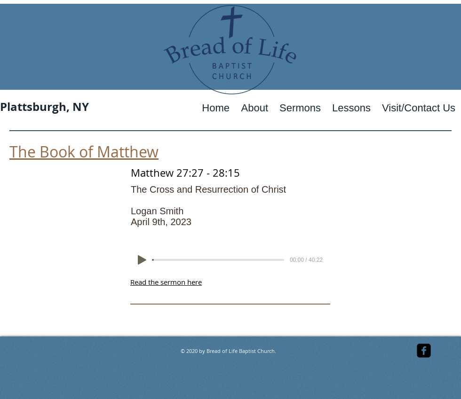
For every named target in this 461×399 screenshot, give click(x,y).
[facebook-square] (424, 351)
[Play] (142, 260)
